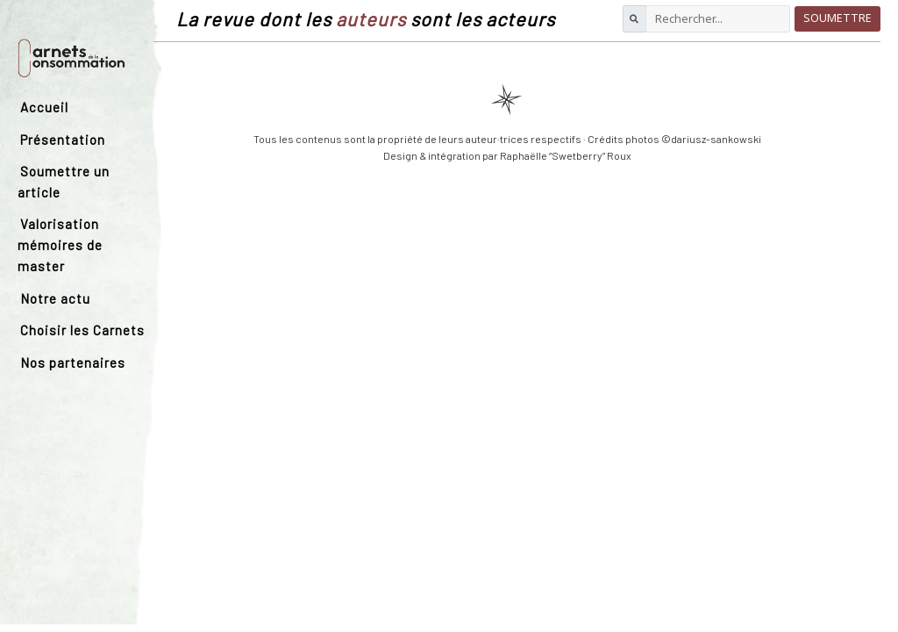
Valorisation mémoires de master (60, 245)
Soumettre (837, 18)
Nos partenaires (72, 362)
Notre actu (55, 298)
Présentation (62, 139)
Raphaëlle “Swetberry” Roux (565, 155)
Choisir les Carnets (82, 330)
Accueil (44, 107)
